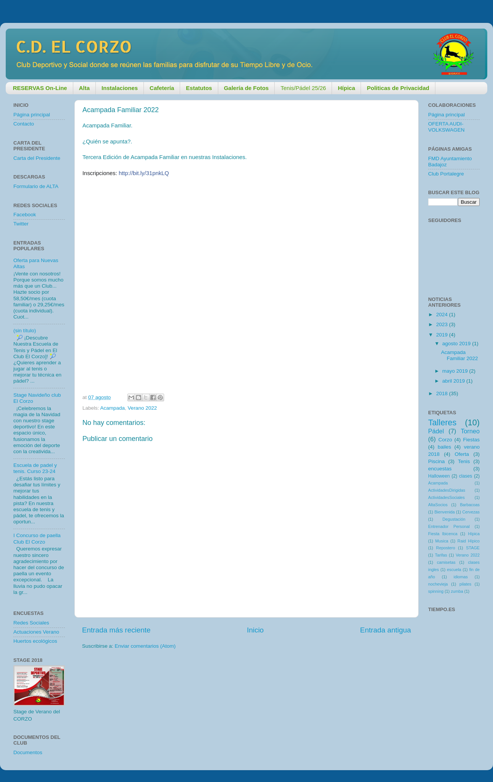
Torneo (470, 431)
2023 (442, 324)
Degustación (453, 519)
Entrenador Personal (449, 526)
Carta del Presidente (36, 158)
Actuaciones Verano (36, 632)
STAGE (473, 547)
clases (465, 476)
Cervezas (471, 512)
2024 (442, 314)
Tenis (464, 461)
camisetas (446, 562)
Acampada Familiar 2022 (459, 355)
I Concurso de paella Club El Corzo (37, 538)
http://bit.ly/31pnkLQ (144, 173)
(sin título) (24, 330)
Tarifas (441, 555)
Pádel (436, 431)
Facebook (24, 214)
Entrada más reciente (116, 630)
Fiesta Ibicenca (443, 533)
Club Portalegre (446, 174)
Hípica (474, 533)
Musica (441, 541)
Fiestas (471, 439)
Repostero (445, 547)
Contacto (23, 124)
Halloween (439, 476)
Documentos (27, 752)
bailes (444, 447)
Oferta (461, 454)
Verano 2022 (142, 408)
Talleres (442, 422)
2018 (442, 393)
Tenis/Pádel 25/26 (303, 88)
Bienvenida (444, 512)
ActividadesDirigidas (446, 490)
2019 (442, 335)
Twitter (21, 224)
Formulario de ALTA (35, 186)
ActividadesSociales (446, 497)
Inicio (255, 630)
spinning (435, 591)
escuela (454, 569)
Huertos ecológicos (35, 641)
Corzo (445, 439)
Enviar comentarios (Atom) (145, 646)
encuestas (440, 468)
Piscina (436, 461)
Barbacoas (470, 504)
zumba (457, 591)
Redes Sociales (31, 623)
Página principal (31, 114)
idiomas (461, 576)
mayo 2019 (455, 371)
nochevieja (438, 584)
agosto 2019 (457, 343)
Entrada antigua (385, 630)
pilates (465, 584)
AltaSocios (438, 504)
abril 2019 (454, 381)
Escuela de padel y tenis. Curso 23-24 (35, 468)
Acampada (112, 408)
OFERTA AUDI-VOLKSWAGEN (446, 127)
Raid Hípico (469, 541)
